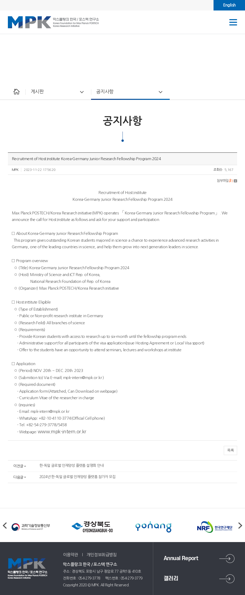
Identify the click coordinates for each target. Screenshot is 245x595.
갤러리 (171, 579)
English (229, 5)
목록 (230, 450)
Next (240, 525)
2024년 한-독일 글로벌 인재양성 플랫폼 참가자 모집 (77, 477)
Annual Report (181, 558)
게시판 (37, 91)
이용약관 (70, 555)
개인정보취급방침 (102, 555)
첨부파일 (227, 180)
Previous (5, 525)
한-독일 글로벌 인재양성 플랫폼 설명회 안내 (71, 465)
